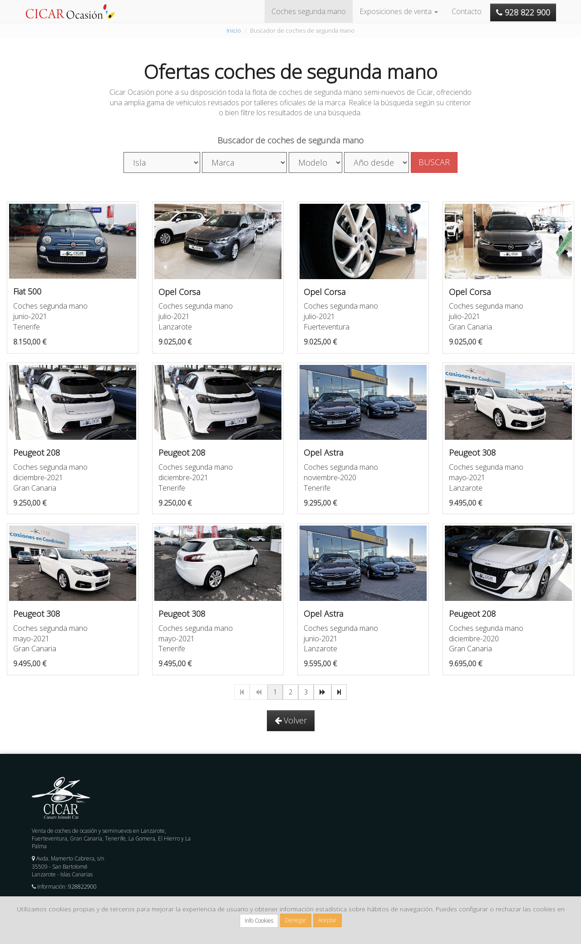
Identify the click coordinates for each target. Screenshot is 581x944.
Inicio (233, 30)
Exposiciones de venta (398, 11)
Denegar (295, 920)
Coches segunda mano (308, 11)
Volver (291, 720)
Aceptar (327, 920)
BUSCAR (434, 162)
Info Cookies (259, 920)
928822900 (82, 886)
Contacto (467, 11)
